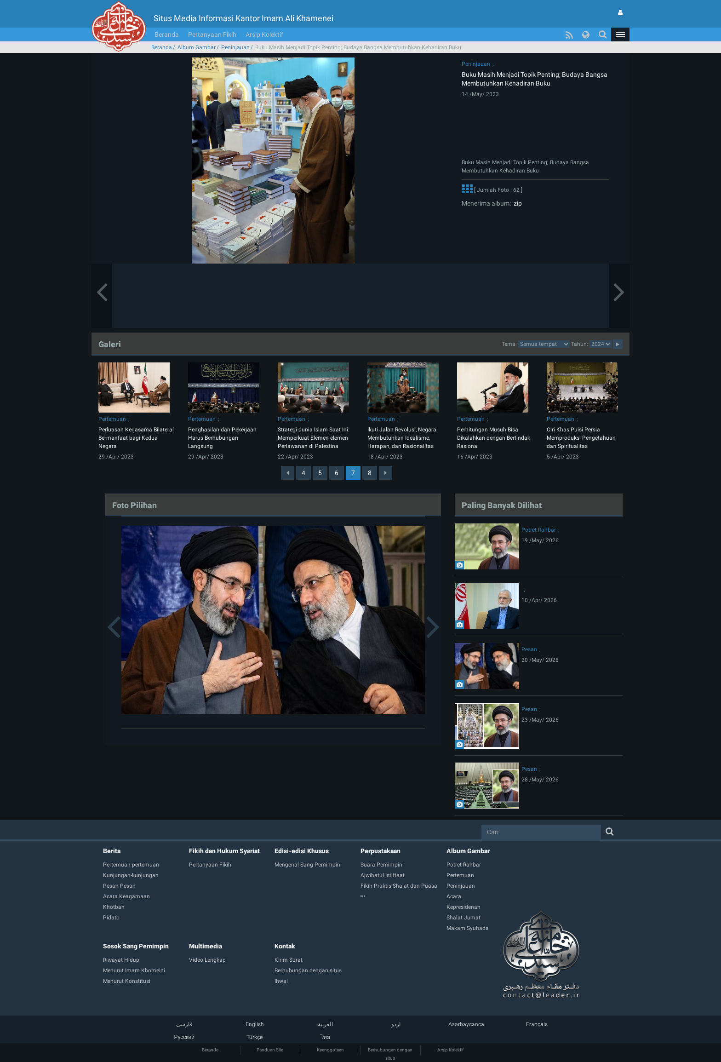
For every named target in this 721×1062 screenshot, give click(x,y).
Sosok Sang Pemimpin (136, 946)
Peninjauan (235, 47)
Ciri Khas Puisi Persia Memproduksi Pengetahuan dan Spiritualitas (581, 437)
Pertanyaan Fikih (212, 34)
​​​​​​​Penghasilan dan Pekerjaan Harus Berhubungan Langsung (222, 437)
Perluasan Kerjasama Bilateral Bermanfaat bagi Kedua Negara (136, 437)
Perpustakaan (380, 851)
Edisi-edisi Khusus (302, 851)
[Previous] (287, 473)
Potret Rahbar (538, 530)
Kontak (285, 946)
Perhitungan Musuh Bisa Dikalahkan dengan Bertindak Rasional (493, 437)
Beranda (166, 34)
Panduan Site (270, 1049)
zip (516, 203)
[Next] (385, 473)
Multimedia (205, 946)
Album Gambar (196, 47)
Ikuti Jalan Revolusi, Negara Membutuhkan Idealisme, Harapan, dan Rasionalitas (401, 437)
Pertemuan (112, 419)
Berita (111, 851)
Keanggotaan (330, 1049)
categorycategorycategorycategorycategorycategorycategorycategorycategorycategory (544, 344)
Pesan (529, 649)
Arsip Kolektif (264, 34)
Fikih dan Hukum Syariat (224, 851)
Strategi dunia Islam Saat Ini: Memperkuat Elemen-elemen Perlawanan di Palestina (313, 437)
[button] (620, 34)
